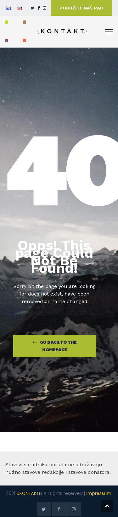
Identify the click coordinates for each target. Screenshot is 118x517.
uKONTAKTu (29, 493)
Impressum (98, 493)
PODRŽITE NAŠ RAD (81, 7)
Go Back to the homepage (54, 346)
